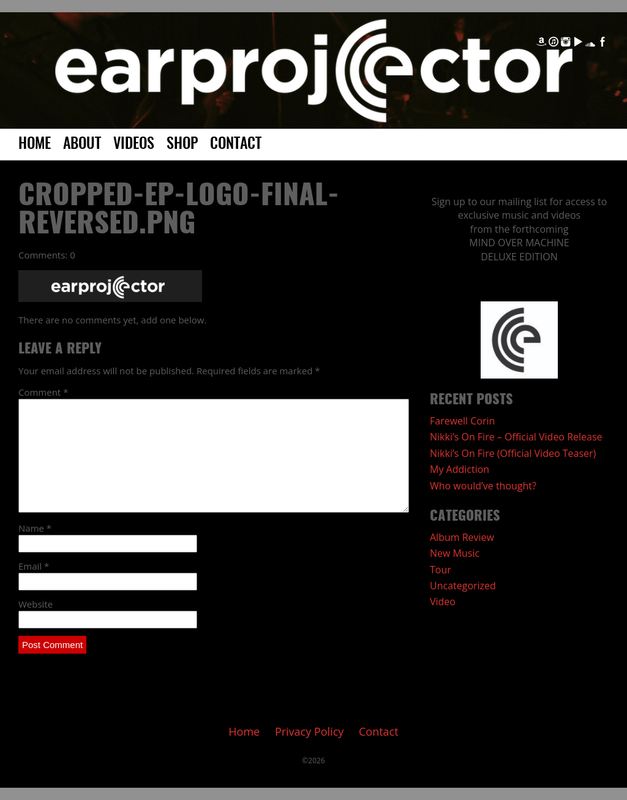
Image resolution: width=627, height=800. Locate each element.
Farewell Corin (462, 421)
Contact (235, 144)
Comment (43, 392)
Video (443, 601)
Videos (133, 144)
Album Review (462, 537)
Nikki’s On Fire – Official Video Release (516, 436)
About (82, 144)
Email (33, 566)
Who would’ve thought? (483, 485)
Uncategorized (463, 585)
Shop (182, 144)
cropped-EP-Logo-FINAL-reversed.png (178, 211)
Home (34, 144)
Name (34, 528)
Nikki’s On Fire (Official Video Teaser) (513, 453)
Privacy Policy (309, 731)
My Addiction (459, 469)
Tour (440, 569)
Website (35, 604)
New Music (454, 553)
